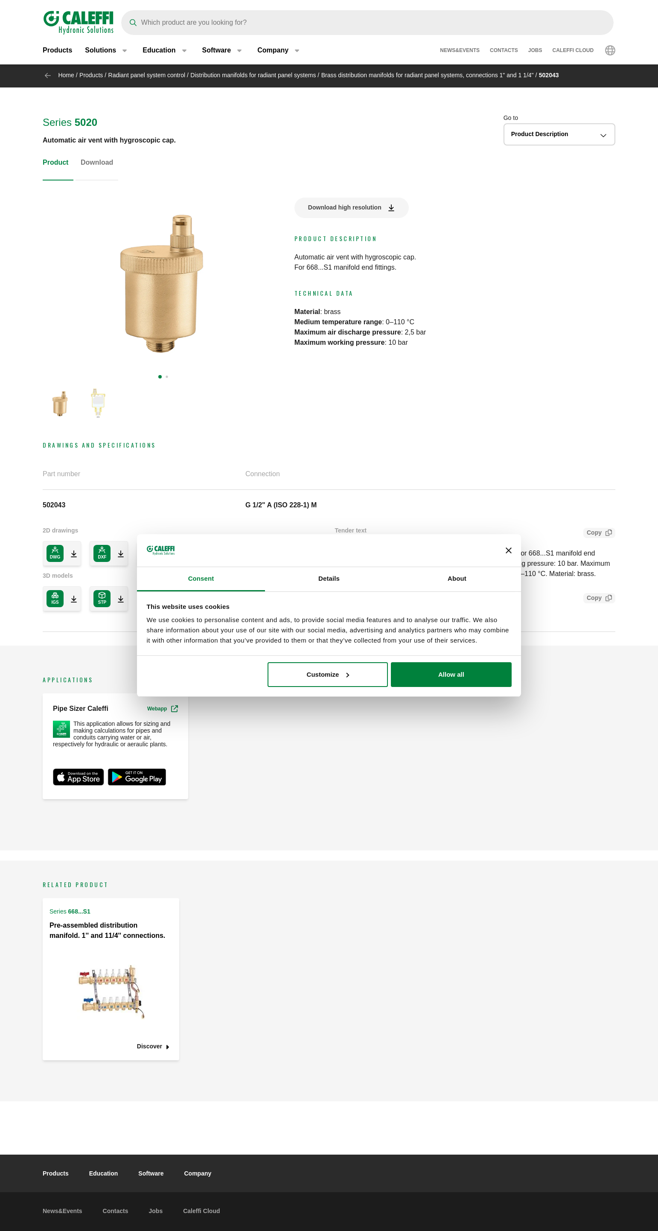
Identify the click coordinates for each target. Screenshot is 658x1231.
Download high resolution (344, 207)
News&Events (460, 51)
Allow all (451, 674)
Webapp (162, 708)
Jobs (535, 51)
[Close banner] (509, 550)
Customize (328, 674)
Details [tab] (329, 578)
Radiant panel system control (147, 75)
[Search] (367, 22)
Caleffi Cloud (573, 51)
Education (103, 1173)
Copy (592, 533)
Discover (149, 1046)
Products (57, 51)
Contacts (504, 51)
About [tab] (457, 578)
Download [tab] (97, 162)
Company (197, 1173)
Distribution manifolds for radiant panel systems (253, 75)
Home (66, 75)
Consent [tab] (201, 578)
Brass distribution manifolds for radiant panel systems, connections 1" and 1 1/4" (427, 75)
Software (150, 1173)
